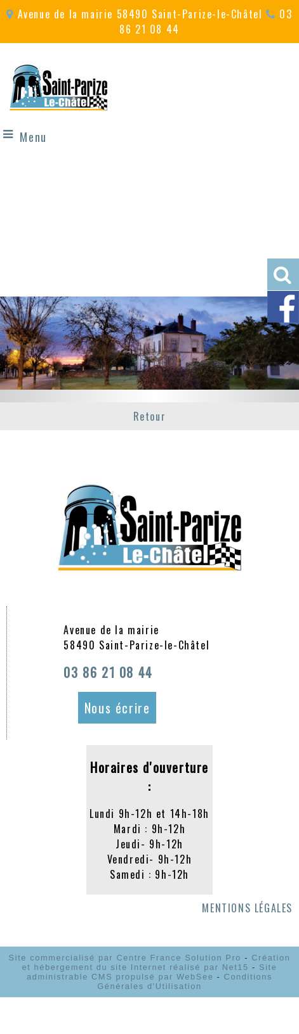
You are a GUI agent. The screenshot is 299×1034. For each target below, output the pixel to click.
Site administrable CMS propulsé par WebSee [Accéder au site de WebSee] (152, 971)
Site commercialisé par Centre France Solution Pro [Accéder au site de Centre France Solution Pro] (125, 957)
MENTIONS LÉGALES (247, 908)
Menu (33, 137)
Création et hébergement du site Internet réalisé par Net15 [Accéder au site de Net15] (156, 962)
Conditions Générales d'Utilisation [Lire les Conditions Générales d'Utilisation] (184, 981)
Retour (149, 416)
